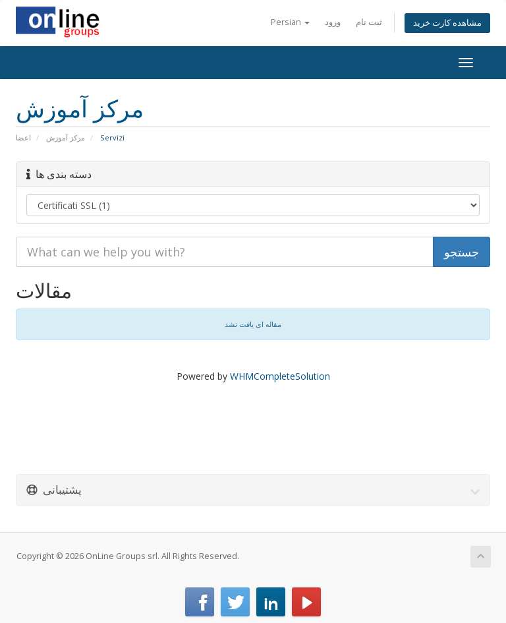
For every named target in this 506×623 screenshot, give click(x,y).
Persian (290, 22)
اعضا (23, 137)
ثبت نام (369, 22)
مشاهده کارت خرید (447, 22)
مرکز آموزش (65, 137)
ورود (333, 22)
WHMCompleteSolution (280, 376)
